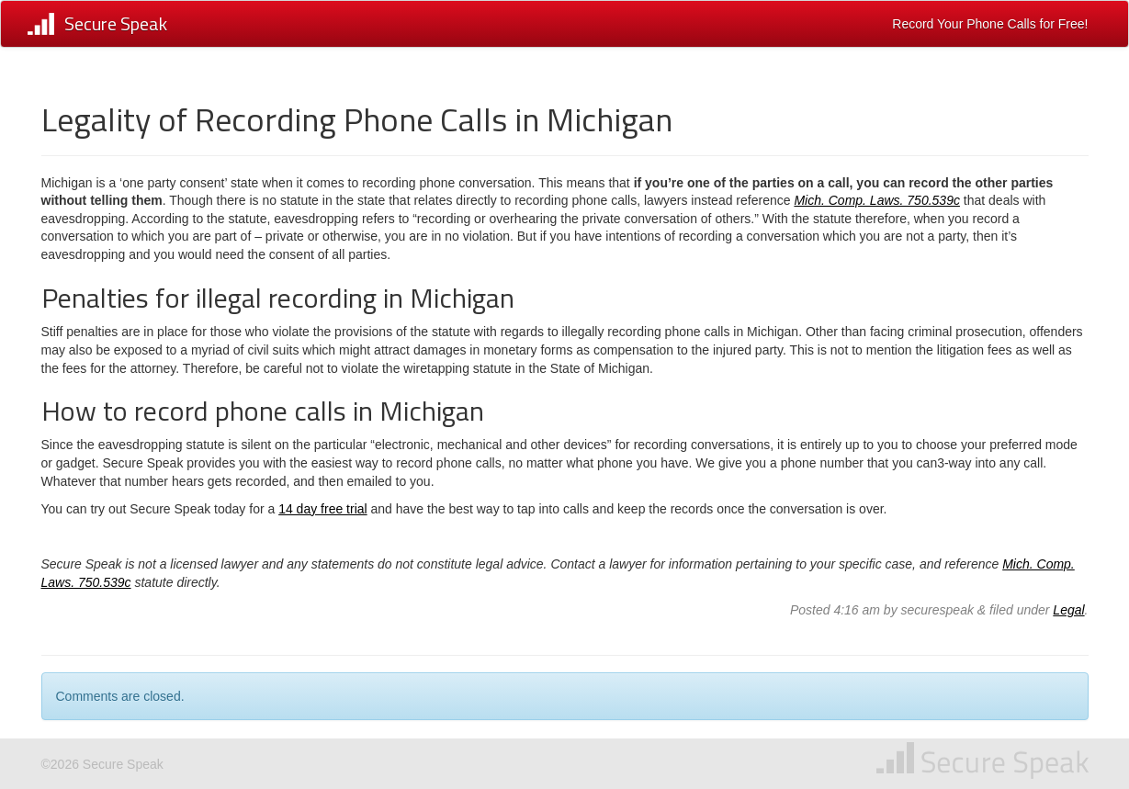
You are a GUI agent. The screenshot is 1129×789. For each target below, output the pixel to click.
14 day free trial (322, 509)
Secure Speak (115, 23)
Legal (1068, 610)
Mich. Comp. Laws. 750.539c (877, 200)
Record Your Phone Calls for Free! (990, 24)
